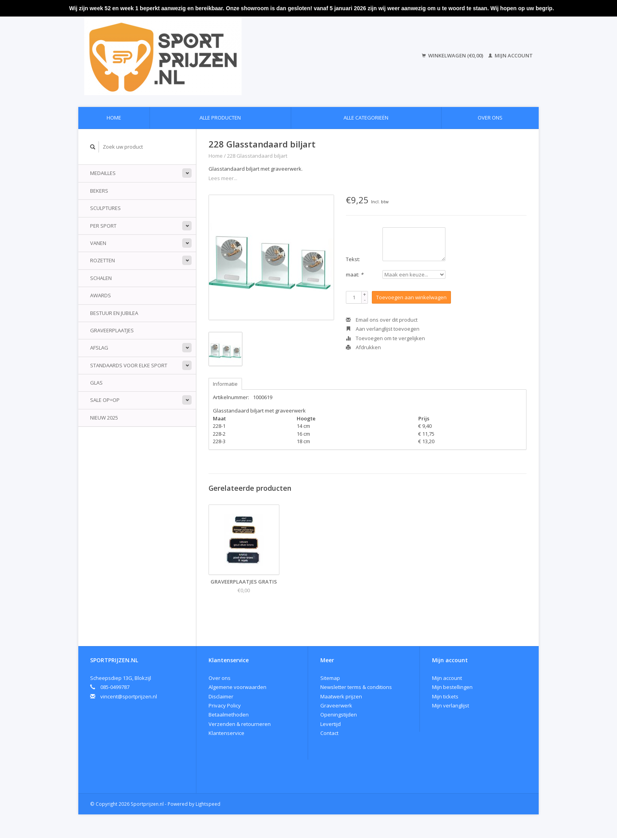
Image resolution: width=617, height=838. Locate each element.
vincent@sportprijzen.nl (128, 696)
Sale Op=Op (105, 399)
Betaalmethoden (229, 714)
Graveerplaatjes (112, 330)
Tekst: (353, 259)
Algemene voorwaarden (237, 687)
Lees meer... (223, 178)
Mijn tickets (445, 696)
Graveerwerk (336, 705)
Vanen (98, 243)
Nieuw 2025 (104, 417)
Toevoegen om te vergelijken (385, 338)
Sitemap (330, 677)
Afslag (99, 347)
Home (114, 117)
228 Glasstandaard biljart (257, 155)
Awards (100, 295)
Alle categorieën (366, 117)
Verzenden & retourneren (240, 723)
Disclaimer (221, 696)
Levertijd (330, 723)
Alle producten (220, 117)
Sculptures (105, 208)
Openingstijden (338, 714)
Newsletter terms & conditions (356, 687)
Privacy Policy (225, 705)
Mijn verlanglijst (450, 705)
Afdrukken (363, 347)
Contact (329, 733)
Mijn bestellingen (452, 687)
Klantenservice (226, 733)
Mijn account (510, 55)
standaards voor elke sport (128, 365)
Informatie (225, 383)
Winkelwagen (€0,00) (453, 55)
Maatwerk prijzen (341, 696)
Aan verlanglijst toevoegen (382, 328)
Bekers (99, 190)
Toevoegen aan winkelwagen (411, 297)
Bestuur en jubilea (114, 313)
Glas (96, 382)
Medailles (103, 173)
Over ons (490, 117)
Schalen (101, 278)
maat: (354, 274)
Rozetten (102, 260)
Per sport (103, 225)
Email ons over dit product (381, 319)
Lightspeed (208, 804)
